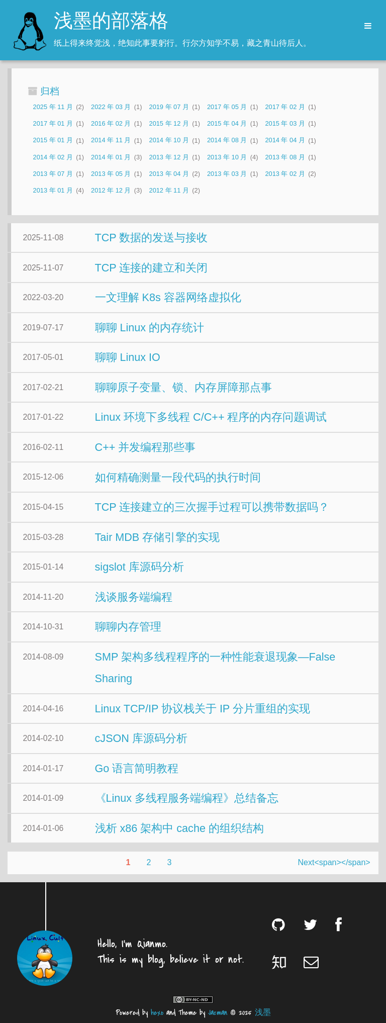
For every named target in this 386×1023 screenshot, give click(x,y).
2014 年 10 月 (169, 140)
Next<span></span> (334, 862)
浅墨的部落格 (111, 22)
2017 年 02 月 (285, 107)
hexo (157, 1012)
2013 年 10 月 (227, 157)
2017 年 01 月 (53, 123)
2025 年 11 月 (53, 107)
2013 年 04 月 (169, 173)
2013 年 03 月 (227, 173)
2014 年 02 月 (53, 157)
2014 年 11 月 (111, 140)
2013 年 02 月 (285, 173)
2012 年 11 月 (169, 190)
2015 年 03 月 (285, 123)
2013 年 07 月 (53, 173)
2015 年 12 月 (169, 123)
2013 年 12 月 (169, 157)
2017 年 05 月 (227, 107)
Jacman (217, 1012)
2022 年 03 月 (111, 107)
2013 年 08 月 (285, 157)
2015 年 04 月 (227, 123)
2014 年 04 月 (285, 140)
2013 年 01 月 (53, 190)
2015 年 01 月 (53, 140)
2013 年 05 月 (111, 173)
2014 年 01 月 (111, 157)
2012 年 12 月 (111, 190)
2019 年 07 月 (169, 107)
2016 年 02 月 (111, 123)
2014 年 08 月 (227, 140)
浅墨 (263, 1012)
